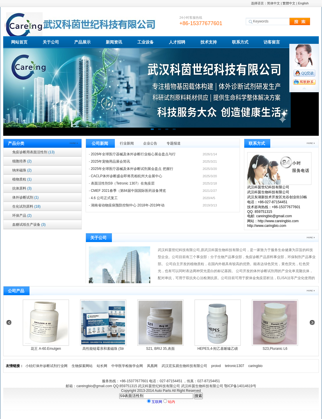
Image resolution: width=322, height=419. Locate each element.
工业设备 (145, 42)
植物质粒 (22, 179)
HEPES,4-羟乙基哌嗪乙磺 (218, 349)
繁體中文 (289, 3)
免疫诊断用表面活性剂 (33, 152)
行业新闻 (127, 143)
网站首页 (19, 42)
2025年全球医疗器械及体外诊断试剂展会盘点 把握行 (132, 169)
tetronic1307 (234, 366)
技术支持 (208, 42)
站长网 (102, 366)
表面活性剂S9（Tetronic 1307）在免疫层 (123, 183)
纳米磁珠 (22, 170)
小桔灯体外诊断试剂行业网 (46, 366)
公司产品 (16, 290)
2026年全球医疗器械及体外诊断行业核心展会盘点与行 (133, 154)
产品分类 (16, 143)
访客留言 (272, 42)
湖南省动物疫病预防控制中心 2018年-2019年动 (128, 205)
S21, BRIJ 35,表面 (160, 349)
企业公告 (150, 143)
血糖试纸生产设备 (29, 224)
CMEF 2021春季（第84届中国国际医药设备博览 (128, 191)
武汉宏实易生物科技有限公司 (184, 366)
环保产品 (22, 215)
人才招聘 (177, 42)
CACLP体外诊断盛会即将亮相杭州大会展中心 (126, 176)
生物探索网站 (82, 366)
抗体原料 (22, 188)
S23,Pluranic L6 (275, 349)
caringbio (255, 366)
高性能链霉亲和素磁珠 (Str (103, 349)
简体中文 (273, 3)
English (303, 3)
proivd (216, 366)
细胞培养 (22, 161)
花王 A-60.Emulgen (46, 349)
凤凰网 (152, 366)
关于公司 (51, 42)
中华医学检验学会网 (127, 366)
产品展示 (82, 42)
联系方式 (240, 42)
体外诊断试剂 (25, 197)
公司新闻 (100, 143)
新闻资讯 (114, 42)
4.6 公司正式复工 (104, 198)
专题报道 (174, 143)
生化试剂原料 (26, 206)
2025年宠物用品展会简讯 (110, 161)
